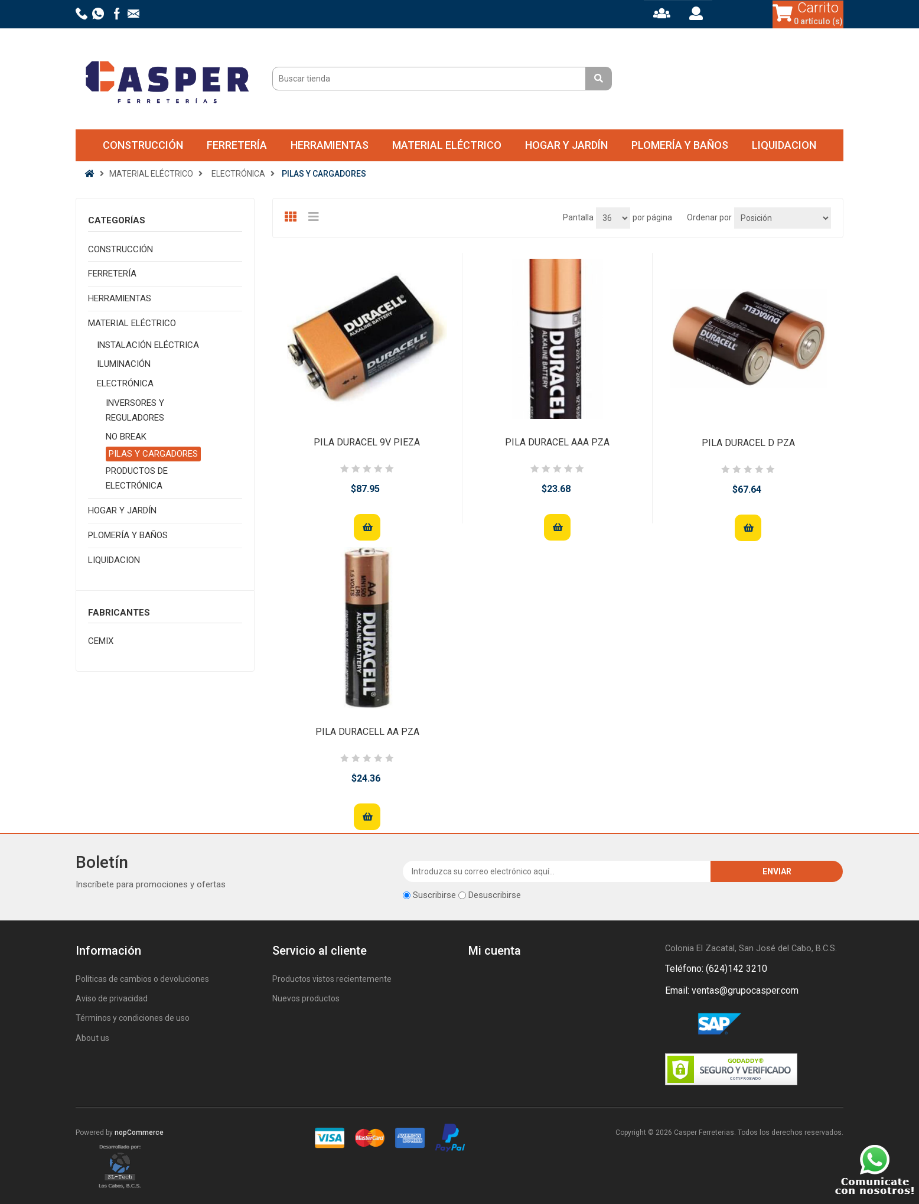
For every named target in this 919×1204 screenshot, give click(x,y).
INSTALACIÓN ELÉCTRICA (148, 345)
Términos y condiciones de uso (133, 1018)
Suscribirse (434, 895)
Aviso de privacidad (112, 998)
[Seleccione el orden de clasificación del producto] (782, 218)
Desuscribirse (494, 895)
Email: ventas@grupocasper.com (732, 990)
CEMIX (100, 641)
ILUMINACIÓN (124, 364)
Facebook (676, 1024)
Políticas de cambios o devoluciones (142, 979)
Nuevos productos (306, 998)
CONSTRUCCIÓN (143, 145)
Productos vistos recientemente (332, 979)
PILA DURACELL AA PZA (367, 731)
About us (92, 1038)
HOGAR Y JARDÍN (566, 145)
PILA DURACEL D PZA (748, 442)
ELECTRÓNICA (125, 383)
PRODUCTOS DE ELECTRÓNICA (137, 478)
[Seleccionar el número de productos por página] (613, 218)
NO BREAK (126, 436)
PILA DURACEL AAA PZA (557, 442)
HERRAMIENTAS (330, 145)
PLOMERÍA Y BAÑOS (679, 145)
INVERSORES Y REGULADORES (135, 410)
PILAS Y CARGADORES (153, 453)
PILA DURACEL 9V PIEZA (367, 442)
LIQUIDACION (784, 145)
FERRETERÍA (237, 145)
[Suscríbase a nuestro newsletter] (557, 871)
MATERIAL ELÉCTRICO (446, 145)
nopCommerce (139, 1132)
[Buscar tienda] (430, 78)
